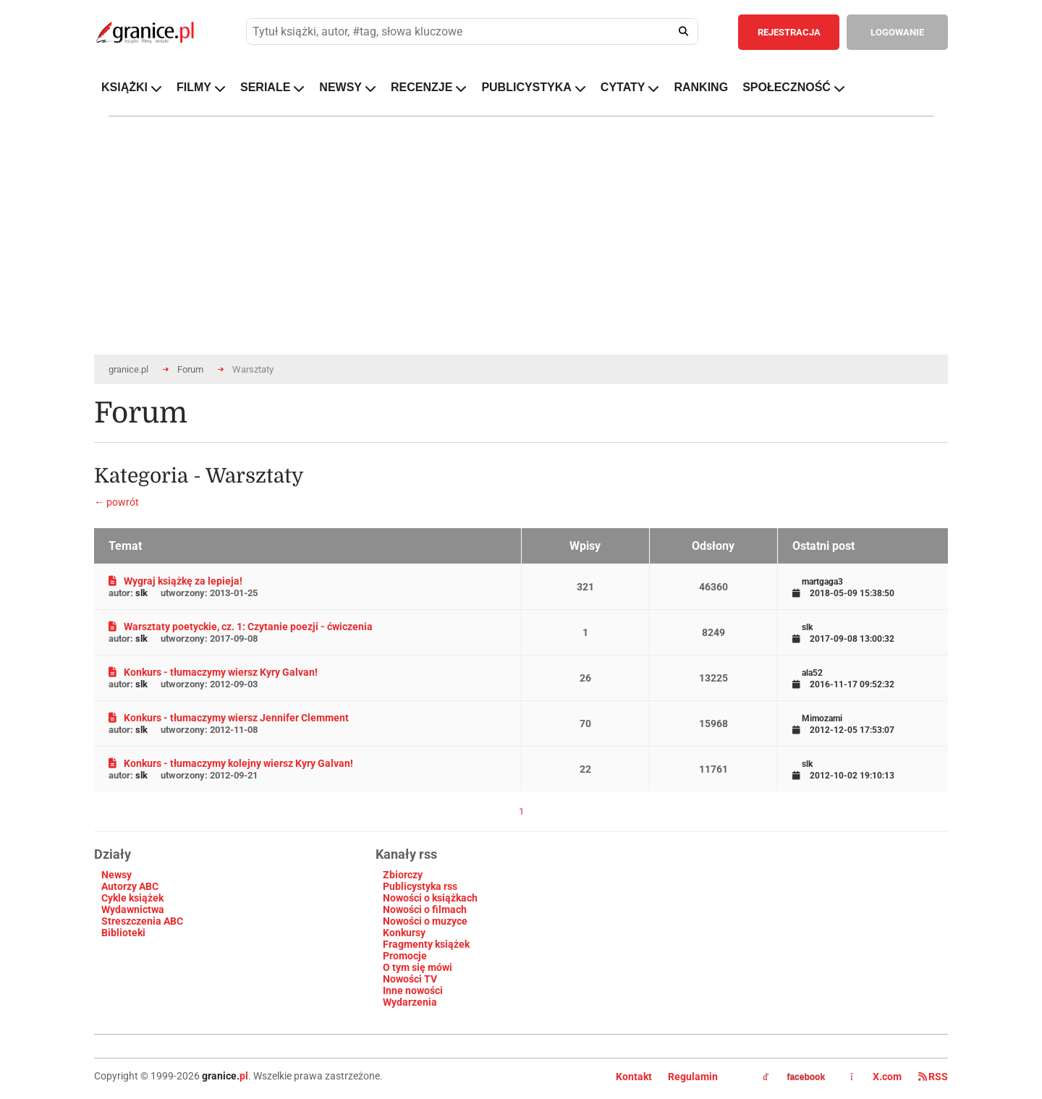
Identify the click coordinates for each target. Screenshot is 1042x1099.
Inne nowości (413, 990)
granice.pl (128, 369)
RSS (933, 1076)
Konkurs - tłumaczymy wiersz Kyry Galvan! (213, 672)
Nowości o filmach (425, 909)
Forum (190, 369)
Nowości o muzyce (425, 921)
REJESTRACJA (789, 32)
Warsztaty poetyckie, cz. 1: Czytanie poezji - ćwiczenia (241, 626)
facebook (794, 1077)
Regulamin (693, 1076)
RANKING (701, 87)
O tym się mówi (417, 967)
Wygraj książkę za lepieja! (175, 581)
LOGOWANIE (897, 32)
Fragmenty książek (426, 944)
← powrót (116, 502)
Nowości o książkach (430, 898)
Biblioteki (123, 932)
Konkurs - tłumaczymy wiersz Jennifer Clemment (229, 718)
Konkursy (404, 932)
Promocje (405, 956)
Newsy (116, 875)
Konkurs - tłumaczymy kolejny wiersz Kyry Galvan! (231, 763)
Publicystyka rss (420, 886)
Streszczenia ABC (142, 921)
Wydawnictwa (132, 909)
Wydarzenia (410, 1002)
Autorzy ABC (129, 886)
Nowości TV (410, 979)
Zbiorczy (403, 875)
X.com (877, 1076)
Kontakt (634, 1076)
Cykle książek (132, 898)
